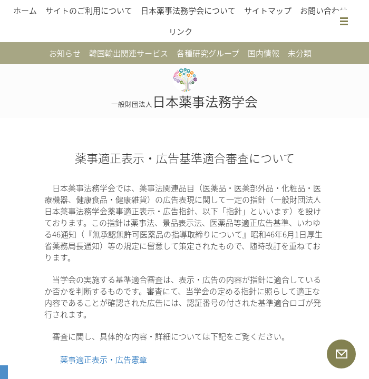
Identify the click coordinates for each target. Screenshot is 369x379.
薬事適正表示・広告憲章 (103, 359)
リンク (180, 31)
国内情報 (263, 53)
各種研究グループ (208, 53)
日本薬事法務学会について (188, 10)
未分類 (300, 53)
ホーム (25, 10)
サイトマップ (268, 10)
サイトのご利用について (88, 10)
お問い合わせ (323, 10)
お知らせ (65, 53)
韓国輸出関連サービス (128, 53)
